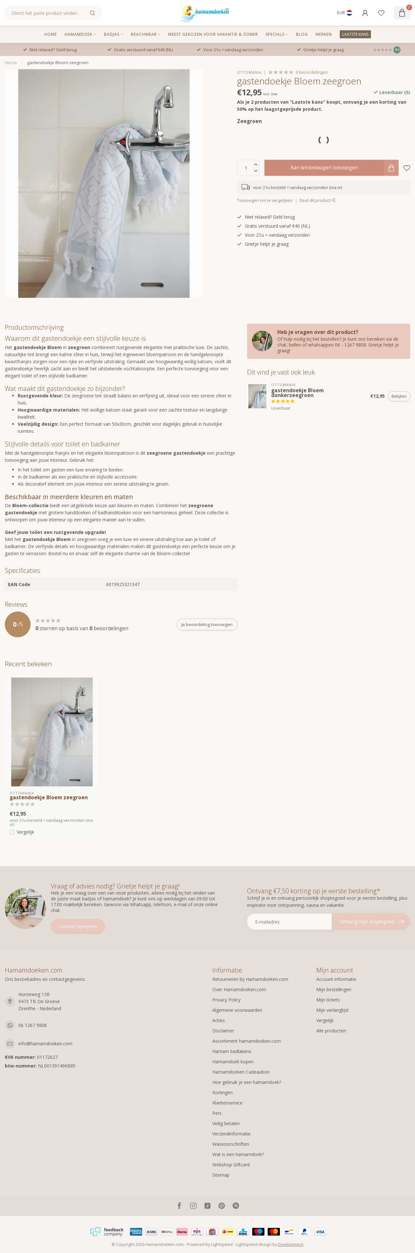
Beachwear (144, 34)
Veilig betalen (226, 1123)
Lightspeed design (254, 1244)
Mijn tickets (328, 1000)
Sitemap (220, 1175)
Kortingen (222, 1092)
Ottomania (249, 72)
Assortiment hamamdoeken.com (246, 1041)
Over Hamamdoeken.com (239, 989)
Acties (218, 1020)
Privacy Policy (226, 1000)
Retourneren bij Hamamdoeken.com (250, 979)
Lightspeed (222, 1244)
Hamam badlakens (231, 1051)
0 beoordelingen (312, 72)
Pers (217, 1113)
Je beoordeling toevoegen (207, 624)
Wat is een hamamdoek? (238, 1154)
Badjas (111, 34)
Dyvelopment (290, 1244)
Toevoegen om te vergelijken (265, 200)
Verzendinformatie (231, 1134)
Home (50, 34)
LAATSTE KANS (355, 34)
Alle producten (331, 1031)
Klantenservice (227, 1103)
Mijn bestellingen (333, 989)
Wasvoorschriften (230, 1144)
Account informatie (336, 979)
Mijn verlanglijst (332, 1010)
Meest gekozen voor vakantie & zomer (213, 34)
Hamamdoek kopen (233, 1061)
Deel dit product (318, 200)
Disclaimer (223, 1031)
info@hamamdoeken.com (45, 1043)
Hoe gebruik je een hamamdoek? (246, 1082)
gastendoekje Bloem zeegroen (57, 62)
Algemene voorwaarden (237, 1010)
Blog (302, 34)
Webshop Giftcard (231, 1165)
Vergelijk (25, 832)
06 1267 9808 (32, 1025)
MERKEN (324, 34)
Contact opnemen (78, 926)
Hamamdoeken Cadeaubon (241, 1072)
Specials (275, 34)
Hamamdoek (78, 34)
